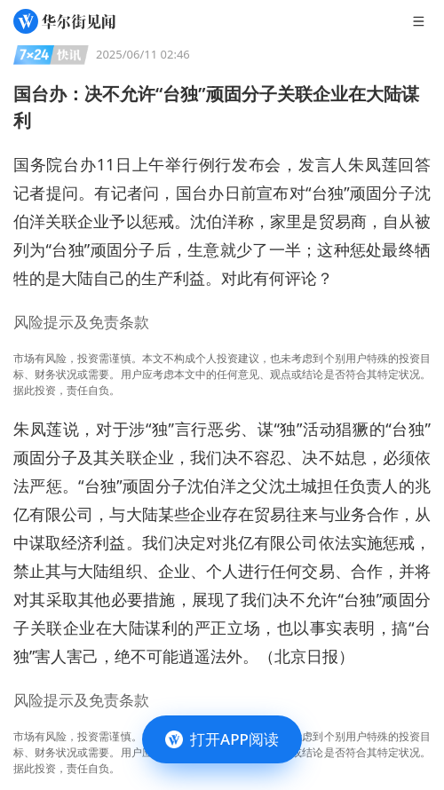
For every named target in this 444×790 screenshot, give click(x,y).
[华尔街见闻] (64, 21)
